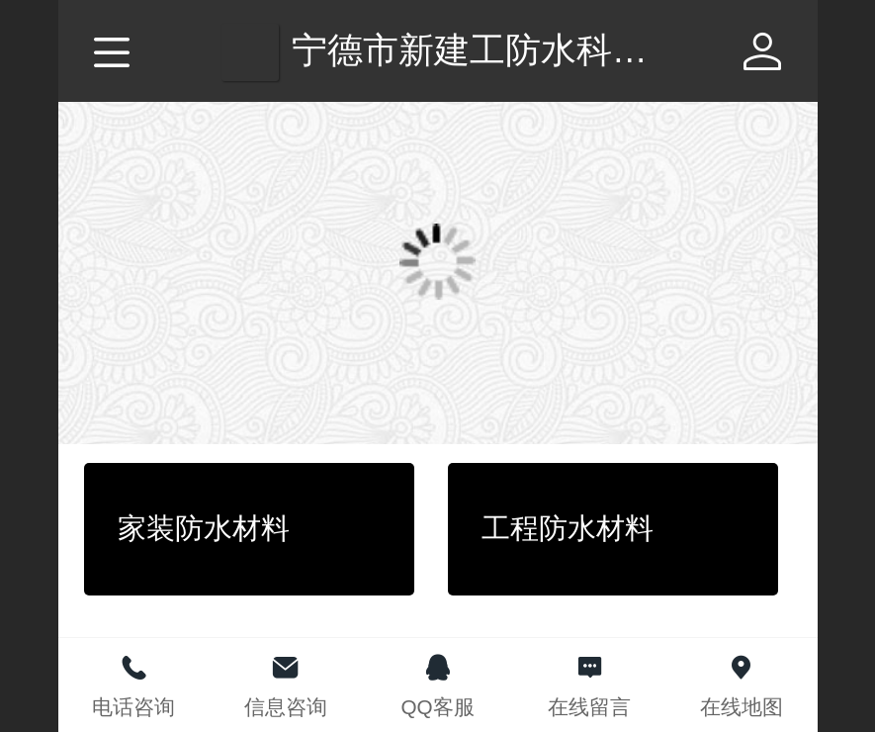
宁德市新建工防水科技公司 (505, 50)
